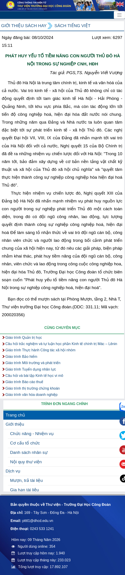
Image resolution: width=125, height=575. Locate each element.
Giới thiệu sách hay (24, 25)
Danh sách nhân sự (29, 452)
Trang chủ (15, 415)
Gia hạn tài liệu (24, 489)
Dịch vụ (13, 471)
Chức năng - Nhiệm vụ (32, 433)
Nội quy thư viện (26, 461)
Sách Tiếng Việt (72, 25)
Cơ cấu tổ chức (25, 443)
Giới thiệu (15, 424)
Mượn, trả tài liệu (26, 480)
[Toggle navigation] (119, 15)
